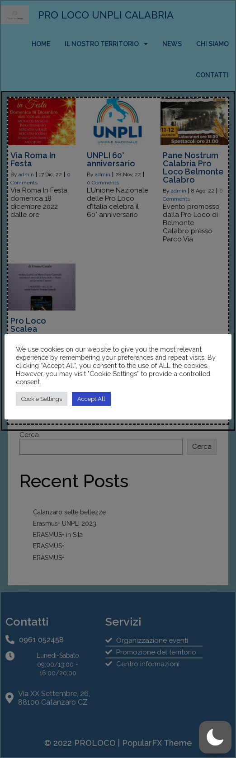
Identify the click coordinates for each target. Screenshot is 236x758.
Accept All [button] (91, 398)
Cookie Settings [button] (41, 398)
